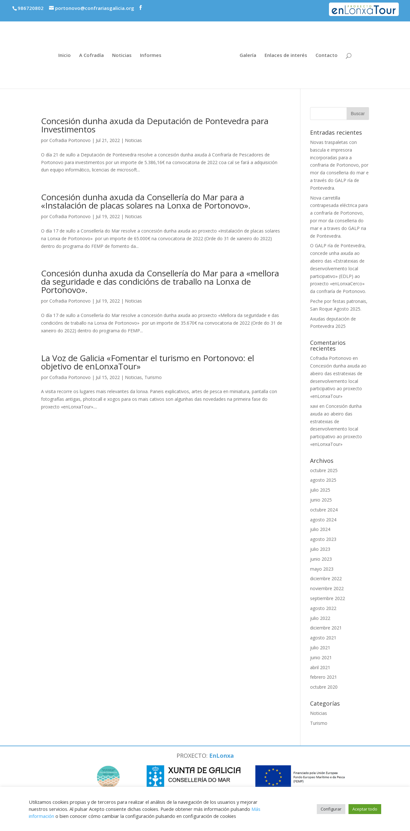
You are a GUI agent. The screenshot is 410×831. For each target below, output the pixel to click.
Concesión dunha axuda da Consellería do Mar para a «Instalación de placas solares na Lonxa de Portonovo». (145, 201)
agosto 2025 (323, 480)
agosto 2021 (323, 638)
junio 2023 (321, 559)
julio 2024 (320, 529)
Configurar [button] (331, 809)
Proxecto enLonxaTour (369, 7)
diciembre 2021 (326, 628)
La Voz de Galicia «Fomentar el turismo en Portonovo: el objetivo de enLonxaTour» (147, 362)
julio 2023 (320, 549)
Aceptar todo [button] (364, 809)
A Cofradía (91, 55)
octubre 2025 (324, 470)
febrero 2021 (323, 677)
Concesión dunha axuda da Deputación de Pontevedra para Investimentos (154, 125)
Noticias (122, 55)
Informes (150, 55)
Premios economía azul (299, 5)
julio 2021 (320, 648)
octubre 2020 (324, 687)
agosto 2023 (323, 539)
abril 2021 (320, 667)
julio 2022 (320, 618)
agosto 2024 (323, 520)
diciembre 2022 (326, 578)
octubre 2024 (324, 510)
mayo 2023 (321, 569)
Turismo (153, 377)
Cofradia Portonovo (70, 140)
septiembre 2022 (327, 598)
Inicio (64, 55)
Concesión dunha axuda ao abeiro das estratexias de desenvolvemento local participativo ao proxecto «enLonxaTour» (338, 381)
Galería (248, 55)
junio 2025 (321, 500)
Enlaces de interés (286, 55)
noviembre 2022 (327, 588)
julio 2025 (320, 490)
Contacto (327, 55)
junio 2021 (321, 657)
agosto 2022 (323, 608)
